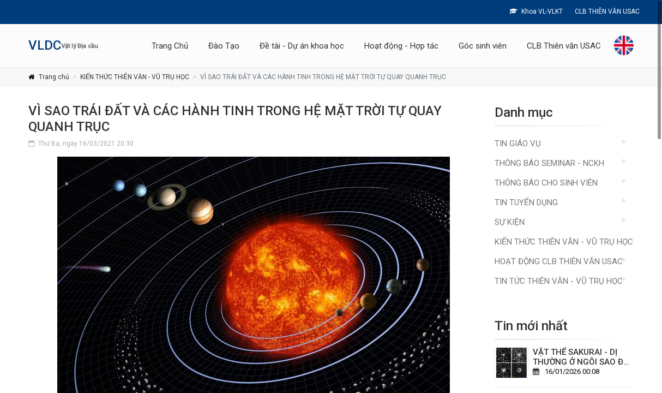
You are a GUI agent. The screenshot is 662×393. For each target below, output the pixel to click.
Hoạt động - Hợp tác (401, 46)
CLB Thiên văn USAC (564, 46)
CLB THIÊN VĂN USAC (606, 11)
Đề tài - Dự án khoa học (302, 46)
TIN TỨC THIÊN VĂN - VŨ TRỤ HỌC (559, 281)
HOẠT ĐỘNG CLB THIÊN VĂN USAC (559, 261)
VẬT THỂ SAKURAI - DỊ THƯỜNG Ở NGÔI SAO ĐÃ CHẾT (581, 362)
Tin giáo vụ (518, 143)
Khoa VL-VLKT (536, 11)
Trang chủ (54, 77)
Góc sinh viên (483, 46)
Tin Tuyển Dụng (526, 202)
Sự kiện (510, 222)
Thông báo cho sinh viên (546, 183)
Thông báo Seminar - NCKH (549, 163)
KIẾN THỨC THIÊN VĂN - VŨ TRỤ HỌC (134, 77)
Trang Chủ (170, 46)
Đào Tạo (223, 46)
